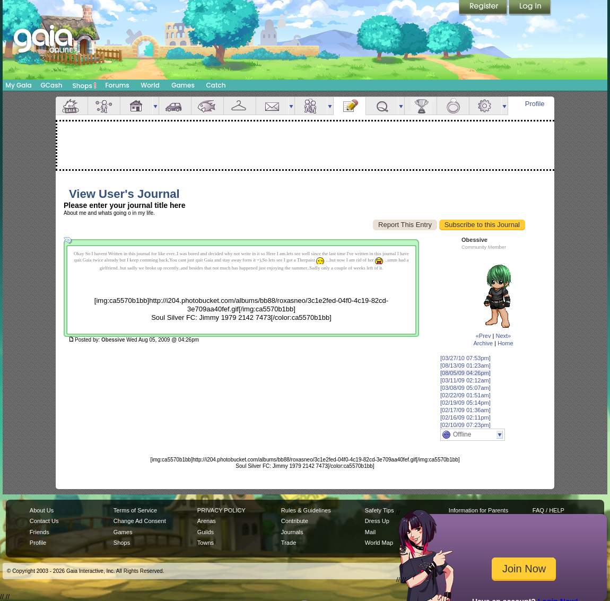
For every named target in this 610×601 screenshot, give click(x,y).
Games (183, 85)
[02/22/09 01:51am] (465, 395)
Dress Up (377, 521)
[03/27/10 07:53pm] (465, 358)
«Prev (483, 336)
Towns (205, 542)
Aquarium (207, 106)
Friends (311, 106)
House (136, 106)
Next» (503, 336)
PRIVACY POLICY (221, 510)
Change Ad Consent (140, 521)
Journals (292, 532)
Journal (349, 106)
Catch (216, 85)
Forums (117, 85)
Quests (382, 106)
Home (505, 343)
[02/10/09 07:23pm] (465, 425)
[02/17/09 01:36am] (465, 410)
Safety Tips (379, 510)
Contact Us (44, 521)
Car (175, 106)
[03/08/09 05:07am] (465, 388)
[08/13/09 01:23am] (465, 365)
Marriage (453, 106)
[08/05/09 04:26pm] (465, 373)
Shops (85, 85)
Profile (535, 104)
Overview (72, 106)
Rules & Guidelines (306, 510)
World (150, 85)
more (155, 106)
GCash (52, 85)
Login (530, 8)
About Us (42, 510)
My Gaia (18, 85)
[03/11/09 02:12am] (465, 380)
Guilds (205, 532)
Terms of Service (135, 510)
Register (484, 8)
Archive (483, 343)
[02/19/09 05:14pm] (465, 402)
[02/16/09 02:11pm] (465, 417)
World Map (379, 542)
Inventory (240, 106)
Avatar (104, 106)
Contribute (294, 521)
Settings (485, 106)
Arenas (206, 521)
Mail (272, 106)
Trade (288, 542)
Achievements (421, 106)
